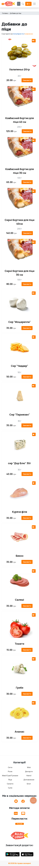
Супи (10, 788)
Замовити (27, 80)
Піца (10, 779)
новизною (29, 34)
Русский (19, 824)
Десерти (29, 771)
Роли (10, 771)
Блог (29, 784)
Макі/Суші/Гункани (10, 775)
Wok (29, 767)
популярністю (18, 34)
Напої (28, 775)
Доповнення (29, 779)
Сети (10, 767)
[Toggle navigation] (34, 4)
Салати (10, 784)
